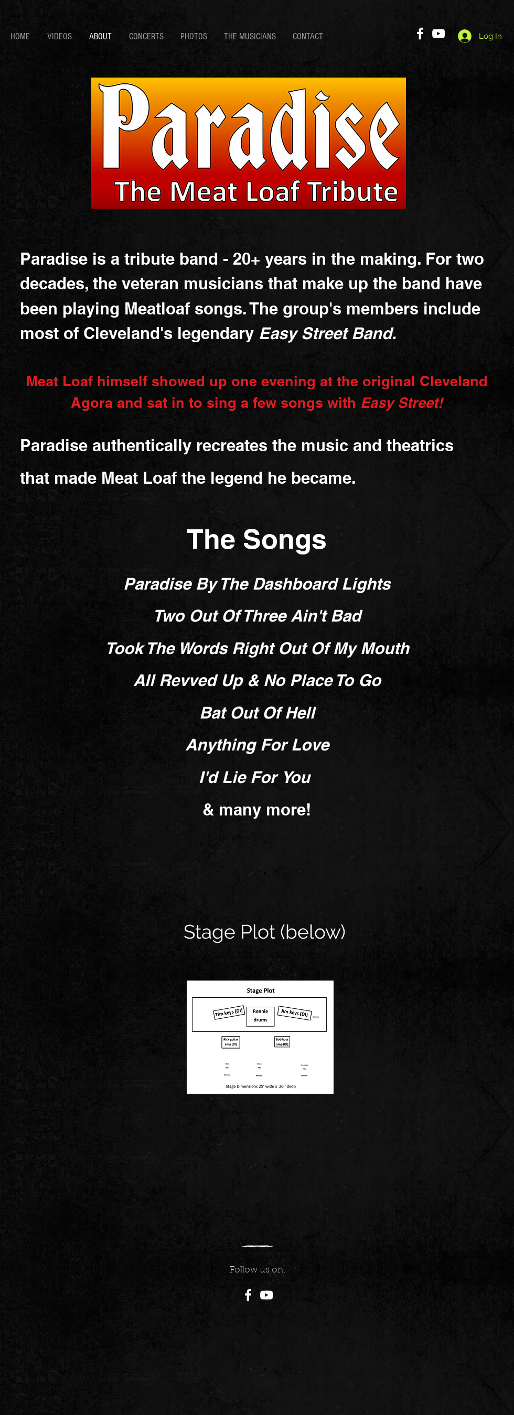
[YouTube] (438, 33)
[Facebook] (420, 33)
